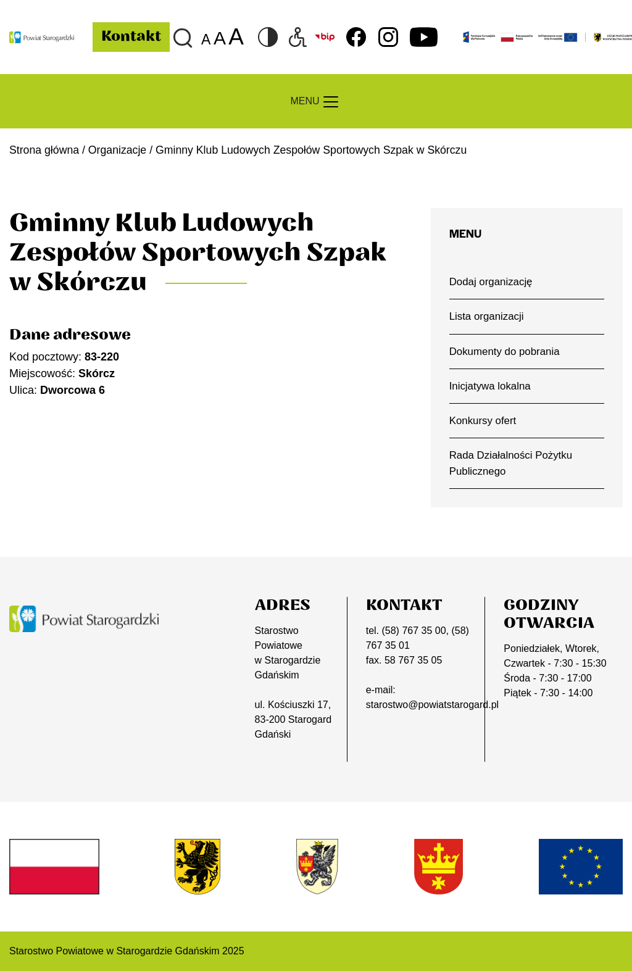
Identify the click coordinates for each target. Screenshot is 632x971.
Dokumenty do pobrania (504, 351)
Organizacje (117, 150)
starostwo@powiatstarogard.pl (432, 704)
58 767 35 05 (413, 660)
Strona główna (44, 150)
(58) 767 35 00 (413, 630)
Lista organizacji (486, 316)
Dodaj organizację (491, 282)
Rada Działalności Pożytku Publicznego (510, 463)
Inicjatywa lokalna (490, 386)
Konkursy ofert (483, 421)
